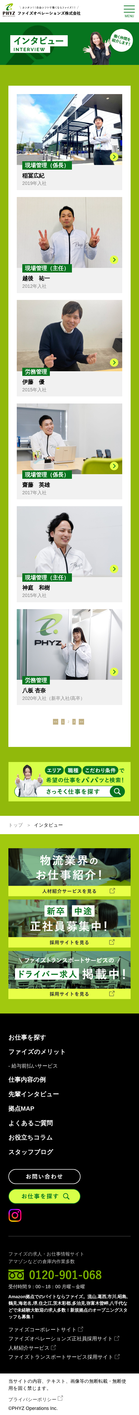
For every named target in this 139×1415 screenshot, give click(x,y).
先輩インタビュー (33, 1094)
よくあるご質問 (30, 1123)
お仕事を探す (27, 1037)
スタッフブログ (30, 1152)
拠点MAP (21, 1109)
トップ (15, 825)
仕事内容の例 (27, 1080)
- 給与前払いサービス (33, 1065)
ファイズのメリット (37, 1052)
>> (81, 722)
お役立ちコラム (30, 1138)
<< (55, 722)
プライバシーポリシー (32, 1399)
